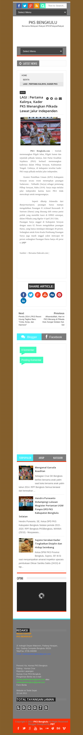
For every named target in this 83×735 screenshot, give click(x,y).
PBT (52, 724)
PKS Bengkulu (43, 22)
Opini (20, 578)
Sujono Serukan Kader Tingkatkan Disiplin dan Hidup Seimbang (48, 543)
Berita (26, 80)
